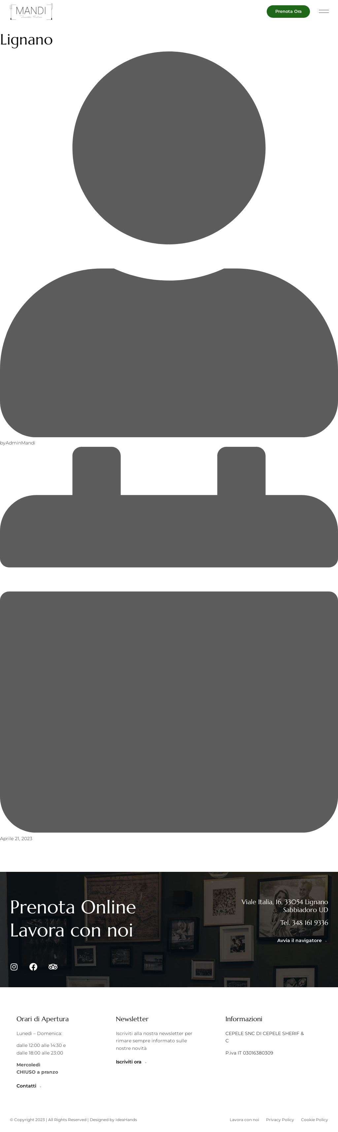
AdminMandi (20, 443)
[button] (324, 11)
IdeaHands (126, 1122)
